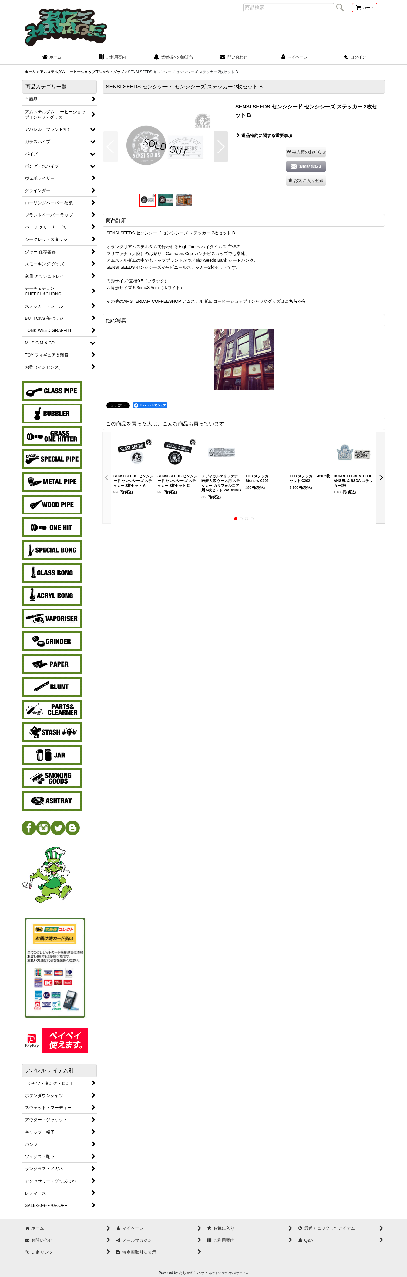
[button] (110, 146)
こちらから (295, 301)
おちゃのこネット (193, 1273)
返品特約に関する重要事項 (264, 135)
